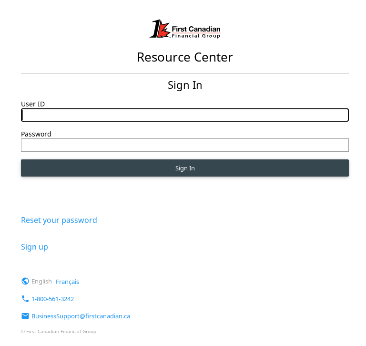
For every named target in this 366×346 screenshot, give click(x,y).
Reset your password (59, 220)
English (41, 281)
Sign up (34, 246)
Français (67, 281)
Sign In (185, 170)
